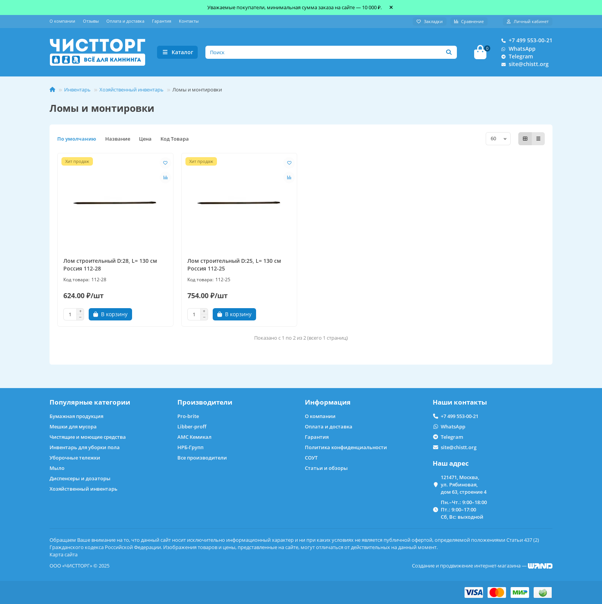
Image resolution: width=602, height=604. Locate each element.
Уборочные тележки (75, 457)
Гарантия (161, 21)
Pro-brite (188, 416)
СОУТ (311, 457)
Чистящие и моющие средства (88, 436)
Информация (328, 402)
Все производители (202, 457)
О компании (62, 21)
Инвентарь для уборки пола (85, 447)
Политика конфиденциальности (346, 447)
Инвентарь (77, 91)
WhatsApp (517, 50)
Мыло (57, 468)
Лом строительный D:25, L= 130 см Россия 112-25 (234, 266)
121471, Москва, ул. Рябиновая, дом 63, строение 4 (463, 484)
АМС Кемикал (194, 436)
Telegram (515, 57)
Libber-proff (191, 426)
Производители (204, 402)
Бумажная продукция (76, 416)
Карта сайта (64, 554)
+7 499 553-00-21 (525, 41)
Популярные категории (90, 402)
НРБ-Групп (190, 447)
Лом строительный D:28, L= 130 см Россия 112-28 (110, 266)
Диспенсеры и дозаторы (80, 478)
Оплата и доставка (125, 21)
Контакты (188, 21)
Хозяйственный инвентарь (131, 91)
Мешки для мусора (73, 426)
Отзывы (91, 21)
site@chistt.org (523, 65)
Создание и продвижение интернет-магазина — (482, 565)
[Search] (331, 53)
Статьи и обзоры (326, 468)
